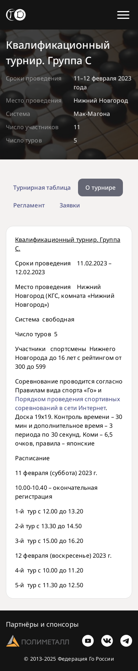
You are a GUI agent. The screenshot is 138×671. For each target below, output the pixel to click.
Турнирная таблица (42, 187)
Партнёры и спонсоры (42, 624)
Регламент (29, 205)
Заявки (70, 205)
